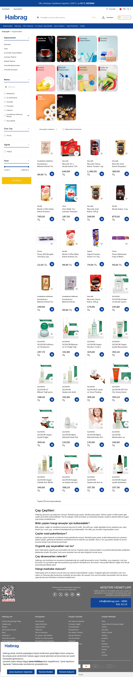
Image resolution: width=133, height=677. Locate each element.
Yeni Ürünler (39, 621)
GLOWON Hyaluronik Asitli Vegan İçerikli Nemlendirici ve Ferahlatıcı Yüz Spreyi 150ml (69, 390)
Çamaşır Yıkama (10, 57)
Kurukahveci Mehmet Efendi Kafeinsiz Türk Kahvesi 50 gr (68, 300)
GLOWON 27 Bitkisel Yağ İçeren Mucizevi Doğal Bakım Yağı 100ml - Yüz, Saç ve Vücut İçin (45, 390)
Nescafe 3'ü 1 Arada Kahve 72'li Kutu (69, 165)
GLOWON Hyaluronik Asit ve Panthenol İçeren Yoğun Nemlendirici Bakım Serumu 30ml (95, 481)
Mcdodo (105, 638)
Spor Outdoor (59, 26)
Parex (114, 251)
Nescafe (9, 121)
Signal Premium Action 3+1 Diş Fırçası (93, 255)
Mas (103, 641)
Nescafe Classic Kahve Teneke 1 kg (95, 165)
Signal (89, 251)
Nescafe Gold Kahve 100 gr (93, 210)
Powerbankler (73, 627)
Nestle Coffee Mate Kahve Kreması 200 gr (70, 255)
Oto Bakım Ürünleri (75, 632)
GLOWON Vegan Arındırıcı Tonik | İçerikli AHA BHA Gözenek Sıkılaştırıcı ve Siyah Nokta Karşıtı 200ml (95, 345)
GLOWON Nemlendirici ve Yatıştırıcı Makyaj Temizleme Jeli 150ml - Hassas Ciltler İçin (119, 436)
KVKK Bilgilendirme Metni (11, 641)
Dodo (8, 102)
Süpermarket (7, 26)
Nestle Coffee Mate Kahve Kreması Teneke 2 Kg (45, 210)
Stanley (104, 635)
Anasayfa (5, 31)
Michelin (105, 644)
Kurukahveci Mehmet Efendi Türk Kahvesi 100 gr (45, 165)
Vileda (104, 627)
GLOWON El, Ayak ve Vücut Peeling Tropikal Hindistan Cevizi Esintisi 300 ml (95, 390)
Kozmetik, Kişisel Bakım (13, 53)
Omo (64, 206)
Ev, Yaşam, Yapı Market (43, 26)
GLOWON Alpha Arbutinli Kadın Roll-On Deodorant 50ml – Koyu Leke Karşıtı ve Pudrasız (95, 436)
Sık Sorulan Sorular (9, 630)
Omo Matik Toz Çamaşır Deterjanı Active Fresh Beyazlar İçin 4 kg (69, 210)
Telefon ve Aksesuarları (44, 638)
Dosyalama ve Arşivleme (44, 641)
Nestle (39, 206)
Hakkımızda (6, 624)
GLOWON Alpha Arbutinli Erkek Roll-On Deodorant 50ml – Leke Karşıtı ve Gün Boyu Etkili (70, 436)
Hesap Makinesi (74, 635)
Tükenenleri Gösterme (72, 129)
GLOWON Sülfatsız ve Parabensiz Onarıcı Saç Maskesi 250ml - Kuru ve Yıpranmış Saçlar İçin (45, 345)
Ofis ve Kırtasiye (41, 632)
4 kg (8, 151)
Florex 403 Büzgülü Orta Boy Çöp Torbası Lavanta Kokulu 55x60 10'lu (45, 255)
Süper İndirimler (72, 26)
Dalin (8, 110)
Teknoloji (17, 26)
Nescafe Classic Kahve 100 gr (94, 300)
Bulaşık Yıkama (9, 61)
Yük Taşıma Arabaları (76, 621)
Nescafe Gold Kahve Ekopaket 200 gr (119, 165)
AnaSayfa (5, 9)
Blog (3, 632)
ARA (90, 17)
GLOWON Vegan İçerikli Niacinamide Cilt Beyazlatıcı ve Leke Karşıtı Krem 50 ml (120, 345)
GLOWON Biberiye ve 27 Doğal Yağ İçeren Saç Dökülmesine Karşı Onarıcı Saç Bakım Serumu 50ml (70, 345)
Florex (8, 106)
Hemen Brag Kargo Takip (11, 621)
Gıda (6, 49)
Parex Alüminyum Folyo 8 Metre (119, 255)
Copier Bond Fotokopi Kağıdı (113, 624)
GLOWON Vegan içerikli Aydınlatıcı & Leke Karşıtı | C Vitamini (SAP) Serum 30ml (120, 481)
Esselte (104, 655)
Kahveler (7, 44)
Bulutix (9, 94)
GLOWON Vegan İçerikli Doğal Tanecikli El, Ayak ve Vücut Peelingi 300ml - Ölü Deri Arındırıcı (45, 436)
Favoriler (110, 9)
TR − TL (125, 9)
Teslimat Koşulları (8, 638)
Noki (103, 652)
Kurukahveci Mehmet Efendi (16, 115)
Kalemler (71, 641)
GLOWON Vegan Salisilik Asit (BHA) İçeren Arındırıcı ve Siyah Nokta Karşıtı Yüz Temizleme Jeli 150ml (45, 481)
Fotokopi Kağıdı (74, 624)
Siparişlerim (18, 9)
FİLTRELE (16, 180)
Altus (104, 621)
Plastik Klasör (73, 630)
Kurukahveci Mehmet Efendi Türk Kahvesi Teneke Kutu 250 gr (45, 300)
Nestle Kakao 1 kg (120, 209)
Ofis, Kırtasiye (28, 26)
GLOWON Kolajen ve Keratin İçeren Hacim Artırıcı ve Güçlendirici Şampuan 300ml (119, 300)
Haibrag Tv (6, 635)
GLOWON (10, 98)
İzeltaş (104, 649)
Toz (7, 135)
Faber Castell (107, 632)
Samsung (105, 647)
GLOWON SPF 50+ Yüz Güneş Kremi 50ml (120, 390)
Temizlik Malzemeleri (12, 65)
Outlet (82, 26)
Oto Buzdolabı (73, 638)
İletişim (4, 627)
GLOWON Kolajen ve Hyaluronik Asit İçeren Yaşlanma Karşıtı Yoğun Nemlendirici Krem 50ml (69, 481)
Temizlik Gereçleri (11, 70)
